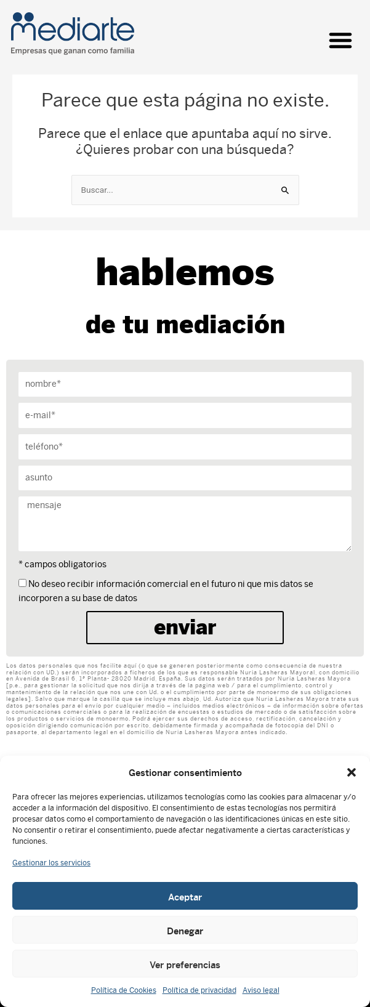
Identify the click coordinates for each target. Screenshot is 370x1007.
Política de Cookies (123, 990)
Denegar (185, 930)
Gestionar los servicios (51, 863)
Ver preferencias (185, 964)
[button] (351, 772)
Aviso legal (261, 990)
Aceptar (185, 896)
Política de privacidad (199, 990)
